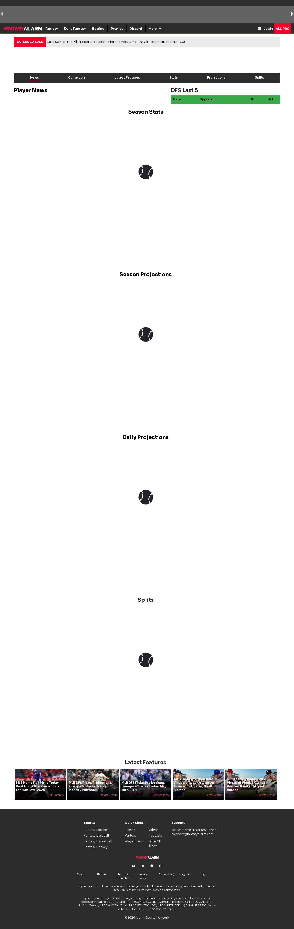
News (34, 77)
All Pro (283, 28)
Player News (134, 841)
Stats (173, 77)
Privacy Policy (143, 876)
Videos (153, 830)
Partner (102, 874)
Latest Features (127, 77)
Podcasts (155, 835)
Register (184, 874)
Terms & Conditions (124, 876)
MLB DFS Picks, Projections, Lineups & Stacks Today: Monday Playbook (90, 786)
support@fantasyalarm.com (193, 834)
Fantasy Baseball (96, 835)
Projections (216, 77)
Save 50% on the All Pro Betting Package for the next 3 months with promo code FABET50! (116, 42)
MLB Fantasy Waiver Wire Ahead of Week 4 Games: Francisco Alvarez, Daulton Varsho (195, 784)
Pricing (130, 830)
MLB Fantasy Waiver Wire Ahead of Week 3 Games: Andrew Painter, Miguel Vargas (246, 784)
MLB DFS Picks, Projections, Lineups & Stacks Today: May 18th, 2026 (144, 786)
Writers (130, 835)
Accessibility (166, 874)
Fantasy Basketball (98, 841)
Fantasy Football (96, 830)
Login (268, 28)
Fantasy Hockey (96, 847)
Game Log (76, 77)
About (80, 874)
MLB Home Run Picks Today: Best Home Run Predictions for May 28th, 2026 (37, 786)
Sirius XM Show (155, 843)
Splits (259, 77)
